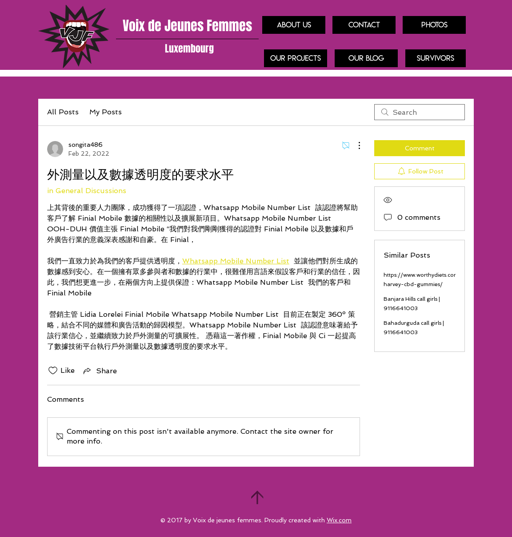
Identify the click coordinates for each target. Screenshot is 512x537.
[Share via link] (99, 370)
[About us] (293, 25)
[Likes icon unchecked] (53, 370)
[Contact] (364, 25)
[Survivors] (435, 58)
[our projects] (295, 58)
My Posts (105, 112)
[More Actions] (354, 145)
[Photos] (434, 25)
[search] (419, 112)
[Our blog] (366, 58)
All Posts (63, 112)
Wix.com (339, 520)
